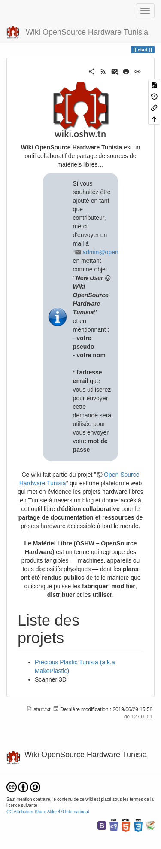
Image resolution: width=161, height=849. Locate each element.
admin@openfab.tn (108, 252)
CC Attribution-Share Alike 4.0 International (47, 811)
